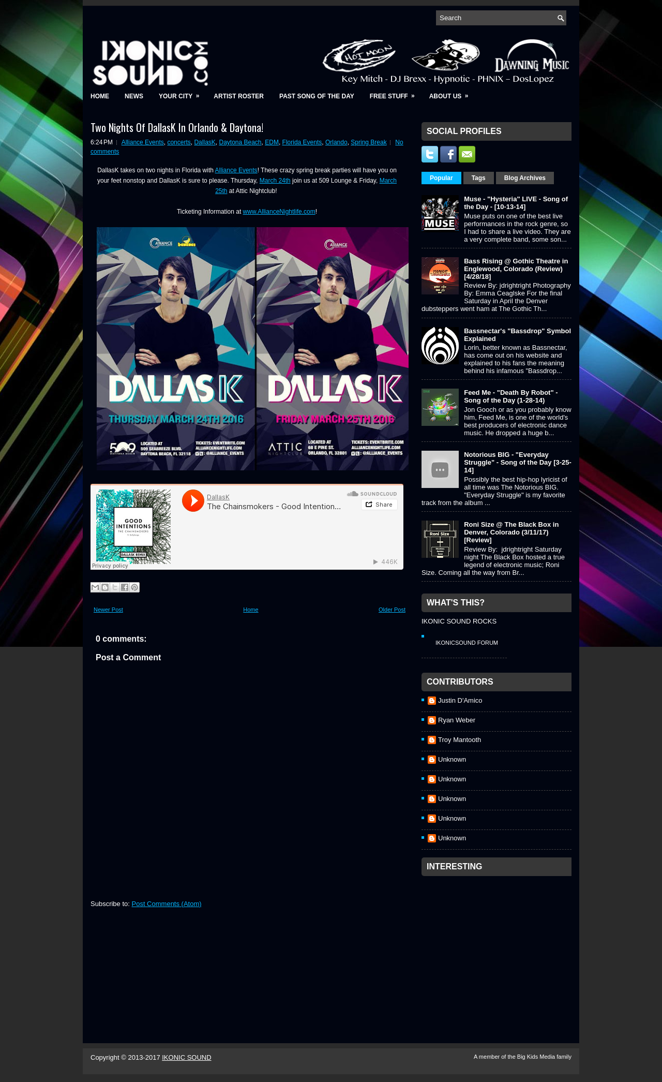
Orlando (336, 142)
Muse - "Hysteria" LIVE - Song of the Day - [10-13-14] (516, 203)
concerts (178, 142)
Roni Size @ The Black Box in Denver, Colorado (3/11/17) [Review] (511, 532)
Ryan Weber (456, 720)
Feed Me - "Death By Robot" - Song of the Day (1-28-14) (511, 396)
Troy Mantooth (459, 740)
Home (100, 96)
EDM (272, 142)
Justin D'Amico (460, 700)
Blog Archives (525, 178)
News (134, 96)
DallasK (204, 142)
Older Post (392, 609)
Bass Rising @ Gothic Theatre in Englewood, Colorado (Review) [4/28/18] (516, 268)
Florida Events (302, 142)
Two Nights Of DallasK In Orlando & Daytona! (177, 127)
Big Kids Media (536, 1057)
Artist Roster (239, 96)
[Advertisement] (499, 946)
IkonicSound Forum (466, 643)
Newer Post (108, 609)
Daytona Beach (240, 142)
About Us (452, 93)
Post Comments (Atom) (167, 904)
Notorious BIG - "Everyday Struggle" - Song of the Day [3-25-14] (517, 462)
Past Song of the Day (316, 96)
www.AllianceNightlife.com (279, 211)
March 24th (275, 180)
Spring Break (368, 142)
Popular (441, 178)
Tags (479, 178)
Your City (182, 93)
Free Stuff (396, 93)
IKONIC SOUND (186, 1057)
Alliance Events (143, 142)
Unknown (452, 759)
